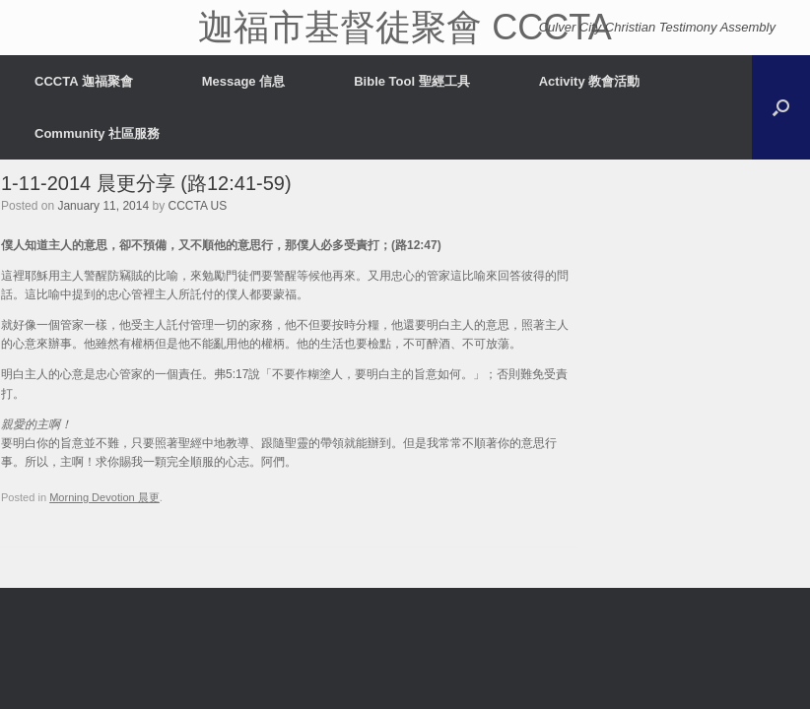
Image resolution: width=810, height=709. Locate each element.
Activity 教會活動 (590, 81)
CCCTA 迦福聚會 (83, 81)
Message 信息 (244, 81)
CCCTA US (198, 206)
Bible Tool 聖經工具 (411, 81)
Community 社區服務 (97, 133)
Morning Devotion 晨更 (104, 497)
